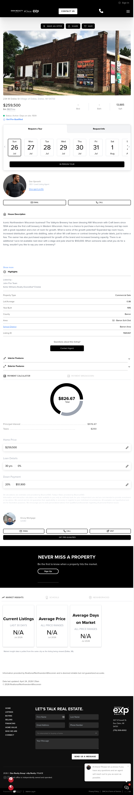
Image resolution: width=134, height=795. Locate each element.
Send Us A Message (85, 756)
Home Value (11, 727)
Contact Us (68, 11)
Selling (8, 720)
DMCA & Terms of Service (111, 791)
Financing (10, 723)
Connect (9, 735)
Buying (8, 716)
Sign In (123, 2)
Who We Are (11, 731)
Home (8, 708)
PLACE (40, 773)
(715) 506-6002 (119, 730)
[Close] (128, 766)
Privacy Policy (94, 791)
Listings (9, 712)
